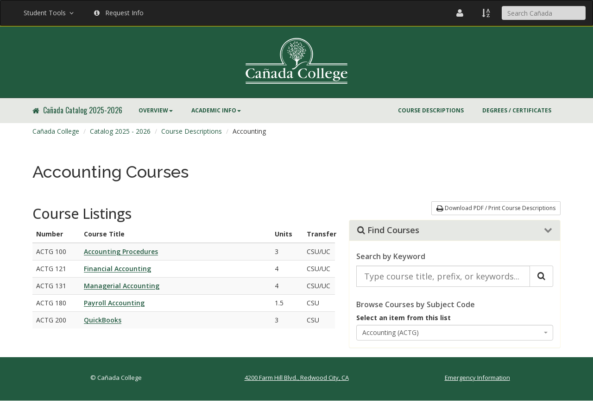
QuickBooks (102, 320)
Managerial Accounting (121, 285)
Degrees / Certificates (516, 110)
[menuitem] (155, 110)
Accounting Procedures (121, 251)
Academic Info (216, 110)
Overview (156, 110)
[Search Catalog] (541, 276)
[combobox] (455, 333)
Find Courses (388, 230)
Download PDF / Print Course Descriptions (495, 208)
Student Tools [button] (50, 12)
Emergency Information (477, 377)
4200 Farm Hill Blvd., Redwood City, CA (297, 377)
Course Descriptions (431, 110)
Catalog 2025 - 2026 (120, 131)
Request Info (119, 12)
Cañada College (55, 131)
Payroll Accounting (114, 302)
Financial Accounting (117, 268)
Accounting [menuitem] (249, 131)
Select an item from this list (403, 317)
